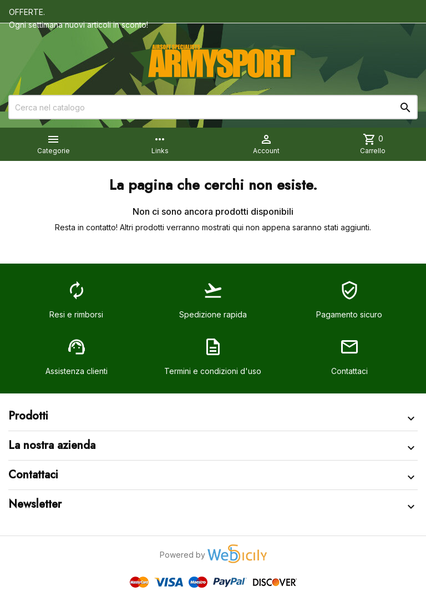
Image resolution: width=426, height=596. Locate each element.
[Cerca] (213, 107)
